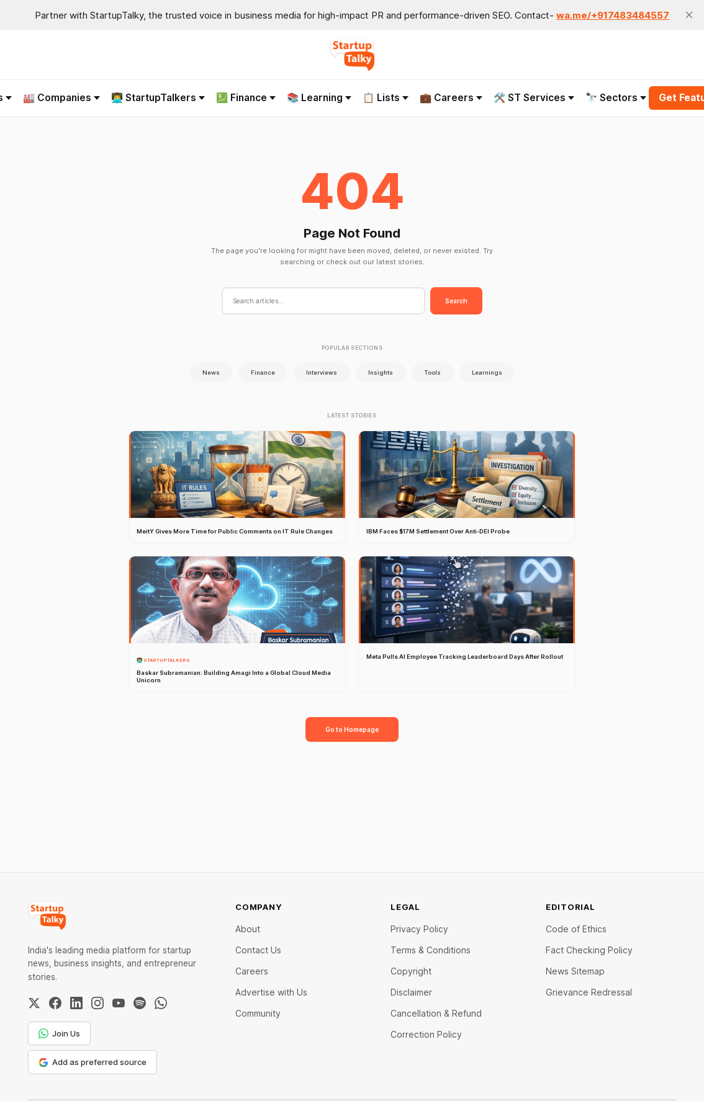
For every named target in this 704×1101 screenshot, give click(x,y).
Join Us (59, 1033)
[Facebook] (55, 1003)
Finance (263, 372)
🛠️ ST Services (534, 98)
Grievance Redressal (589, 992)
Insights (380, 372)
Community (258, 1013)
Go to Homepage (352, 729)
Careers (251, 971)
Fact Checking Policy (589, 950)
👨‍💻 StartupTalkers (158, 98)
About (247, 929)
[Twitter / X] (34, 1003)
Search (456, 301)
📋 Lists (385, 98)
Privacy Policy (419, 929)
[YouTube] (118, 1003)
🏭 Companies (61, 98)
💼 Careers (451, 98)
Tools (432, 372)
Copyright (410, 971)
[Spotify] (139, 1003)
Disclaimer (411, 992)
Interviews (321, 372)
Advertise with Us (271, 992)
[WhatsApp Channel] (161, 1003)
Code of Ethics (576, 929)
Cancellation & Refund (436, 1013)
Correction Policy (426, 1034)
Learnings (487, 372)
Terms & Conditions (430, 950)
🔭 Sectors (615, 98)
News (211, 372)
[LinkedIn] (76, 1003)
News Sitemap (575, 971)
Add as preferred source (92, 1062)
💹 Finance (246, 98)
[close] (689, 15)
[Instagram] (97, 1003)
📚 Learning (319, 98)
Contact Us (258, 950)
